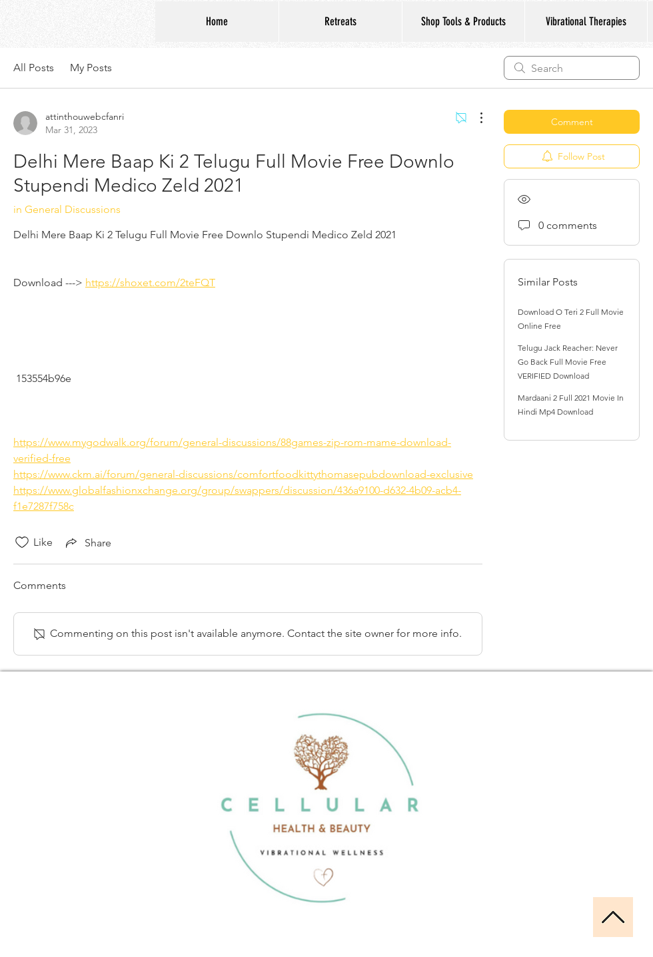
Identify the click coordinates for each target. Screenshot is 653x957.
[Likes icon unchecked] (22, 542)
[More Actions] (474, 118)
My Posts (91, 67)
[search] (572, 68)
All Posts (33, 67)
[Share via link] (87, 542)
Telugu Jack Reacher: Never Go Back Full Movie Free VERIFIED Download (568, 362)
